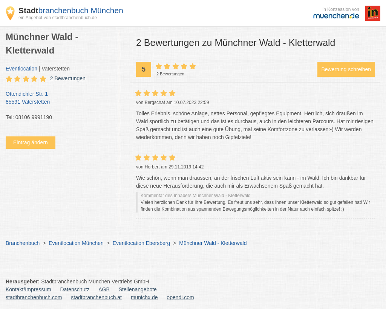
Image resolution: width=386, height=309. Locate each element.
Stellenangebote (138, 289)
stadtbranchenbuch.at (96, 297)
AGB (104, 289)
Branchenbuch (23, 243)
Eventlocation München (76, 243)
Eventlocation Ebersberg (141, 243)
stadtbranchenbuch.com (34, 297)
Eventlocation (21, 69)
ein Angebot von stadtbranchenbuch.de (57, 17)
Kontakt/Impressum (28, 289)
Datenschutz (75, 289)
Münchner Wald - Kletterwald (213, 243)
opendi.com (180, 297)
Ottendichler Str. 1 (58, 98)
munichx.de (144, 297)
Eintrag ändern (30, 142)
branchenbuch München (70, 10)
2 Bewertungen (68, 78)
